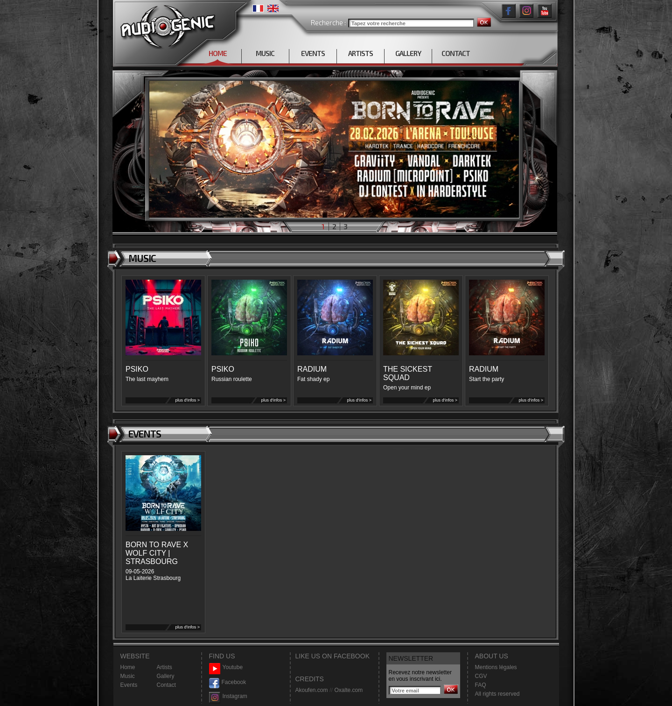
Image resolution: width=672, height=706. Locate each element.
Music (127, 676)
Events (129, 685)
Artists (164, 667)
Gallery (166, 676)
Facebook (227, 682)
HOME (218, 53)
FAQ (480, 685)
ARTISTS (360, 53)
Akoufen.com (311, 690)
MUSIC (265, 53)
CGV (481, 676)
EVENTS (313, 53)
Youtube (226, 667)
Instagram (228, 696)
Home (127, 667)
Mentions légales (496, 667)
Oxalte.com (348, 690)
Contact (166, 685)
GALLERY (408, 53)
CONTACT (455, 53)
